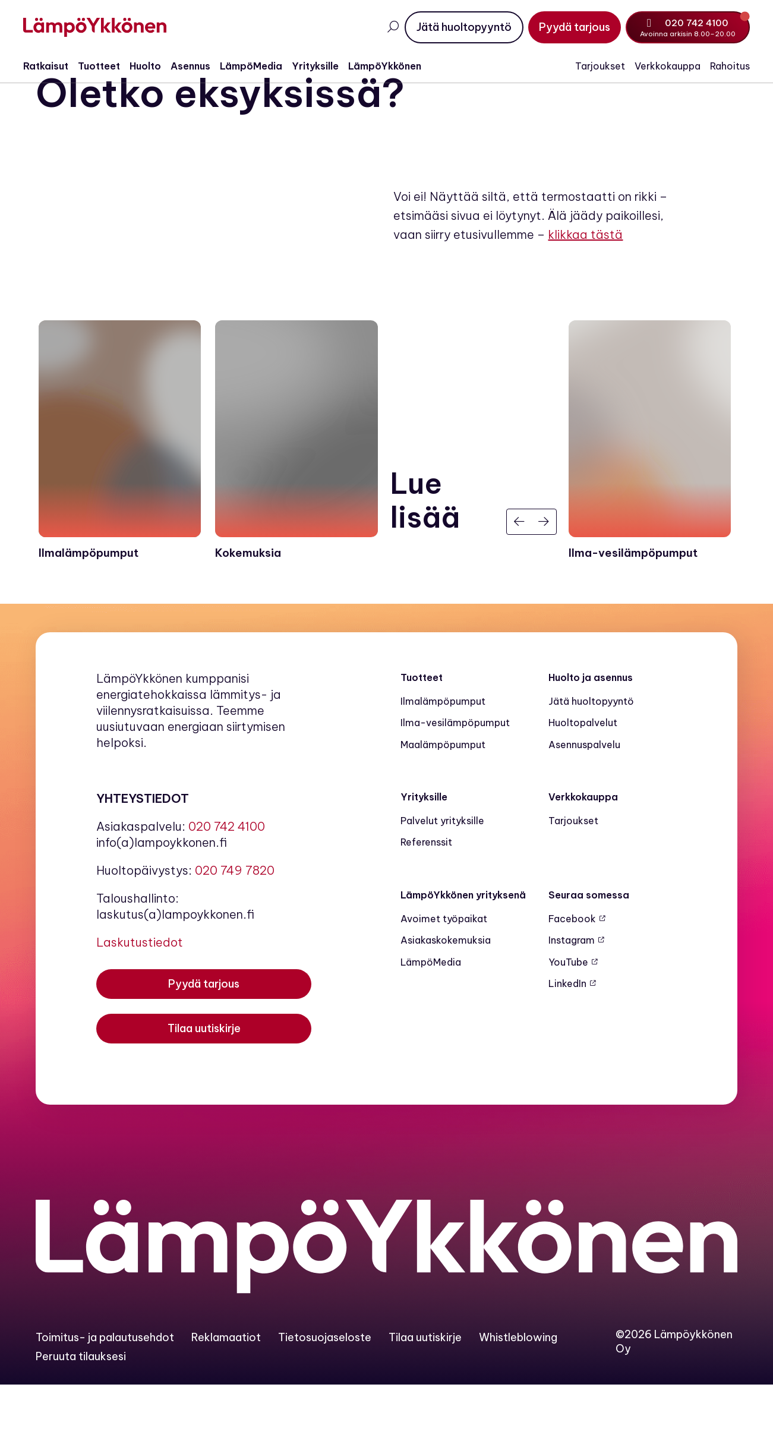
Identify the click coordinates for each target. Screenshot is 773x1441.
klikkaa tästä (585, 272)
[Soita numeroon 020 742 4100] (675, 27)
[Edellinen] (519, 578)
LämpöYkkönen (397, 66)
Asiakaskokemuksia (445, 996)
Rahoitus (717, 66)
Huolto (157, 66)
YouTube (568, 1018)
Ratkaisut (58, 66)
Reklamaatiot (226, 1393)
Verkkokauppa (655, 66)
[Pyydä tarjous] (562, 27)
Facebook (572, 975)
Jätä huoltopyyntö (591, 757)
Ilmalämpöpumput (442, 757)
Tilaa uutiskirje (425, 1393)
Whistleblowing (518, 1393)
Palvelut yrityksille (442, 877)
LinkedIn (567, 1039)
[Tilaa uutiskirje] (203, 1088)
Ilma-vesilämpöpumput (455, 779)
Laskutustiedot (139, 998)
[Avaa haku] (381, 27)
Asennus (203, 66)
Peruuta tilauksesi (81, 1412)
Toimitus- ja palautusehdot (105, 1393)
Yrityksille (327, 66)
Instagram (571, 996)
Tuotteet (111, 66)
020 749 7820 (235, 926)
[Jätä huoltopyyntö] (452, 27)
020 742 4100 (226, 882)
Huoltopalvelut (582, 779)
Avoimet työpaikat (443, 975)
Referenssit (426, 898)
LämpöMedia (263, 66)
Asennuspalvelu (584, 800)
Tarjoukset (588, 66)
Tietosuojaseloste (324, 1393)
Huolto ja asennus (590, 733)
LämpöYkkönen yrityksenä (463, 951)
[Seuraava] (543, 578)
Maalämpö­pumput (442, 800)
